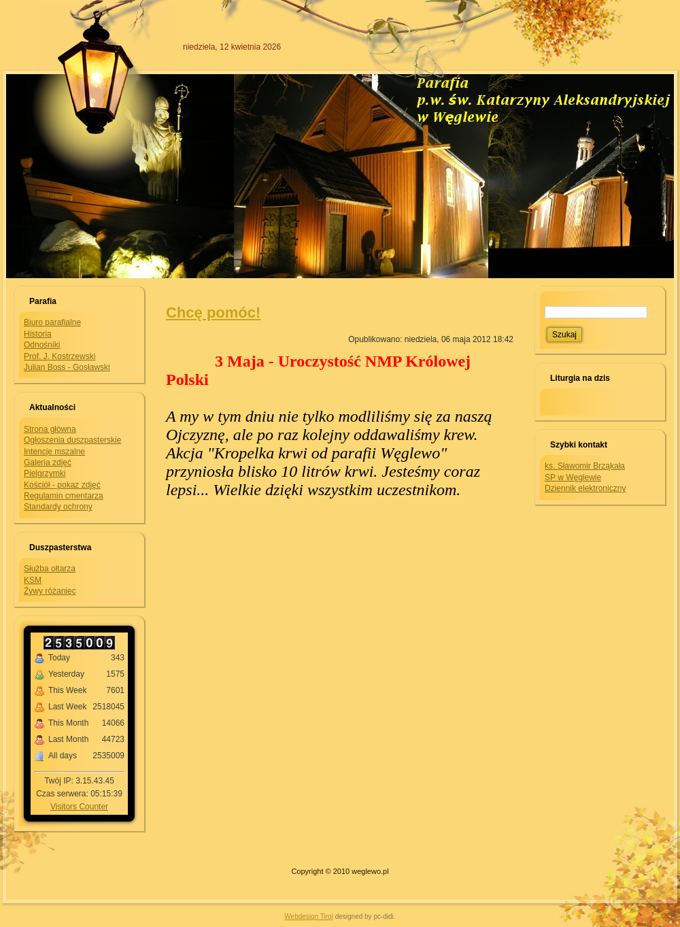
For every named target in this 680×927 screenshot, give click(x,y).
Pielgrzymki (44, 473)
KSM (32, 580)
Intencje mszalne (54, 451)
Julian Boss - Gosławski (67, 367)
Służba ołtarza (49, 568)
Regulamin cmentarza (63, 496)
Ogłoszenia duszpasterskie (72, 440)
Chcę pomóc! (213, 312)
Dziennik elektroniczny (585, 488)
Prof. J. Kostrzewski (59, 356)
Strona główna (50, 429)
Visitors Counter (79, 806)
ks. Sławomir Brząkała (585, 466)
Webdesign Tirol (308, 916)
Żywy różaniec (50, 591)
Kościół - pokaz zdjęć (62, 485)
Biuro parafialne (52, 322)
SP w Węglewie (573, 477)
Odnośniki (42, 345)
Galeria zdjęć (47, 462)
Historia (38, 334)
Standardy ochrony (58, 506)
